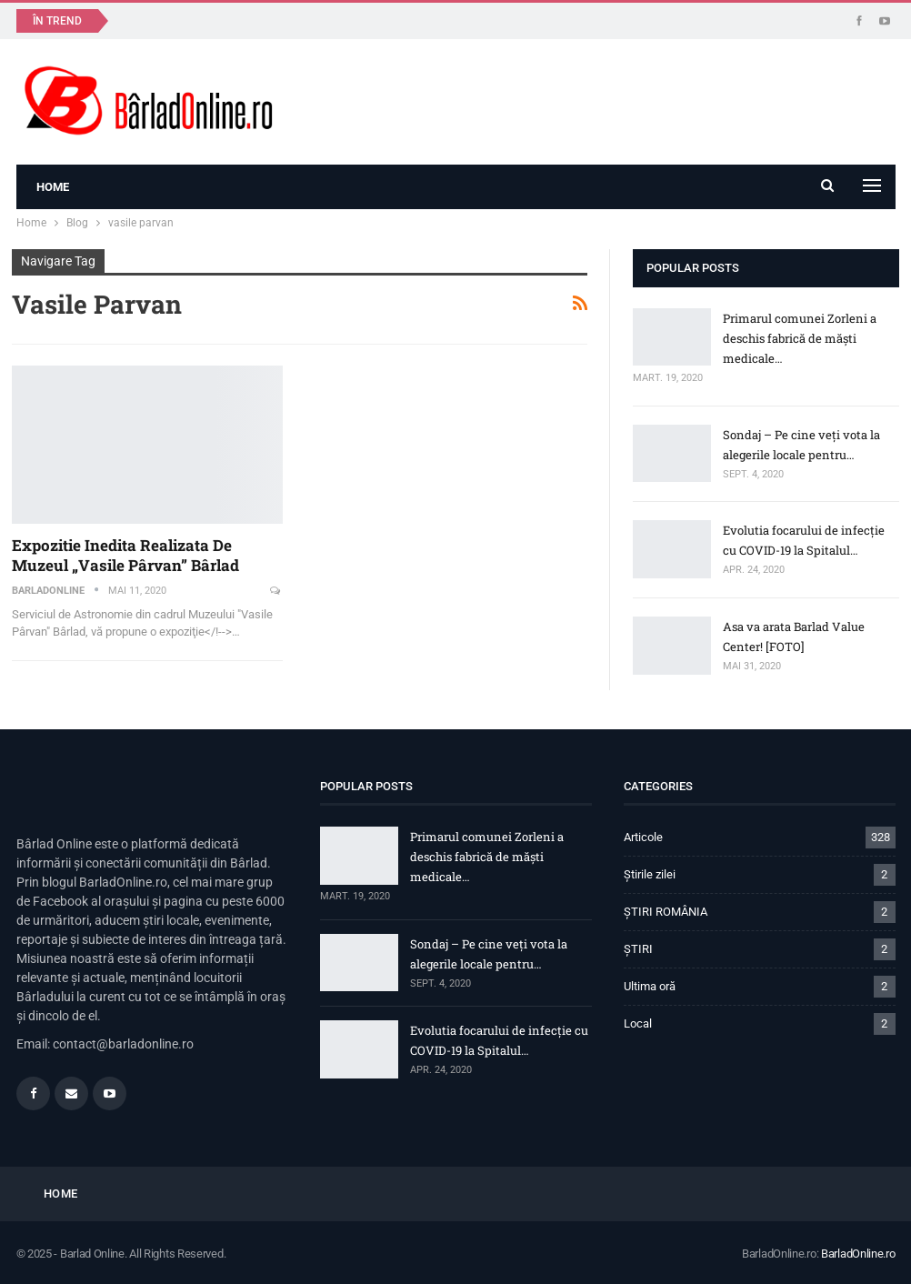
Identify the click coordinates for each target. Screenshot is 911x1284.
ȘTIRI (638, 949)
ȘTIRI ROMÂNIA (665, 911)
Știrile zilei (650, 874)
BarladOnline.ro (858, 1253)
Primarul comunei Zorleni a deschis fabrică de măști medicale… (799, 338)
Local (638, 1023)
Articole (643, 837)
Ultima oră (650, 986)
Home (52, 187)
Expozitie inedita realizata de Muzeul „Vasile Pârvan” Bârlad (125, 555)
